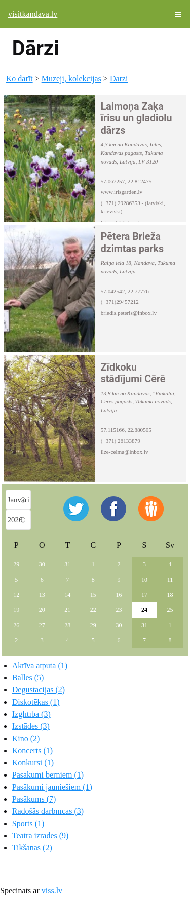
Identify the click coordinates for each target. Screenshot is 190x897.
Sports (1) (28, 823)
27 (42, 625)
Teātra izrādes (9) (40, 835)
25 (170, 610)
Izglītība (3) (31, 714)
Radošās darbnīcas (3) (48, 811)
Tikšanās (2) (32, 847)
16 (119, 594)
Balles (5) (28, 677)
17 (144, 594)
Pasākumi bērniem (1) (48, 774)
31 (67, 564)
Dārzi (119, 78)
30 (42, 564)
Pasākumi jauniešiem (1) (52, 787)
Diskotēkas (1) (36, 702)
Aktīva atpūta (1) (39, 665)
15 (93, 594)
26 (16, 625)
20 (42, 610)
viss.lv (52, 890)
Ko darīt (19, 78)
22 (93, 610)
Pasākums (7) (34, 799)
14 (67, 594)
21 (67, 610)
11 (170, 579)
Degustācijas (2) (38, 689)
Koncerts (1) (32, 750)
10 (144, 579)
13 (42, 594)
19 (16, 610)
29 (16, 564)
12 (16, 594)
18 (170, 594)
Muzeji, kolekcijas (71, 78)
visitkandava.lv (32, 14)
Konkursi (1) (33, 762)
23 (119, 610)
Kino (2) (26, 738)
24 (144, 610)
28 (67, 625)
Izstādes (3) (31, 726)
